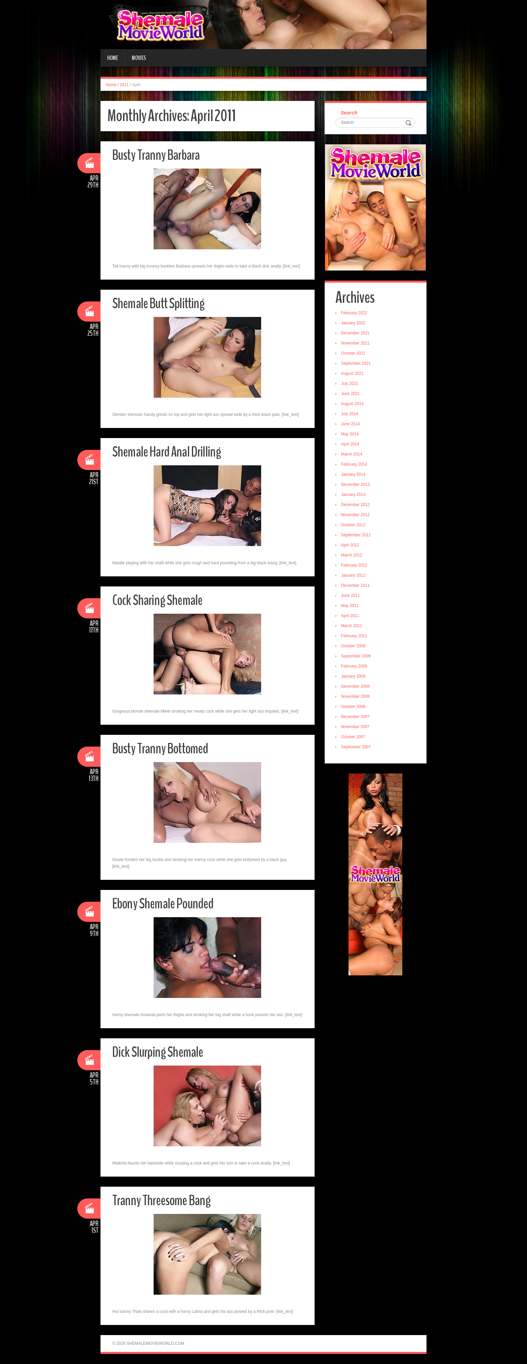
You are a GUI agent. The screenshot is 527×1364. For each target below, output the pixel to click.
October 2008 (354, 707)
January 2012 (354, 576)
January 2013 (354, 495)
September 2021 (357, 364)
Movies (139, 58)
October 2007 (354, 737)
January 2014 (354, 475)
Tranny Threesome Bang (163, 1200)
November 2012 (356, 515)
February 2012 (355, 566)
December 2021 (356, 333)
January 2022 (354, 323)
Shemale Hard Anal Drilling (168, 451)
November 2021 (356, 344)
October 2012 (354, 525)
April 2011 (351, 616)
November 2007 (356, 727)
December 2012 (356, 505)
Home (112, 58)
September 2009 (357, 656)
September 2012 (357, 535)
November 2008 (356, 697)
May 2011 (351, 606)
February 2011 (355, 636)
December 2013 (356, 485)
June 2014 (351, 424)
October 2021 (354, 354)
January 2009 (354, 677)
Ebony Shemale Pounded (164, 903)
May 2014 (351, 434)
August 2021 (353, 374)
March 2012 (352, 555)
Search (349, 113)
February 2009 (355, 667)
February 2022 (355, 313)
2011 (124, 84)
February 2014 (355, 465)
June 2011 (351, 596)
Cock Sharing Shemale (158, 600)
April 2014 (351, 444)
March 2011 (352, 626)
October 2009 (354, 646)
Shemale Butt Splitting (159, 303)
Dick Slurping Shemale (158, 1052)
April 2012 (351, 545)
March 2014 (352, 455)
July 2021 (350, 384)
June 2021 (351, 394)
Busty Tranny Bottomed (162, 748)
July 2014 (350, 414)
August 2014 (353, 404)
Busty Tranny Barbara (158, 155)
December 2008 (356, 687)
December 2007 (356, 717)
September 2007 (357, 747)
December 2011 (356, 586)
